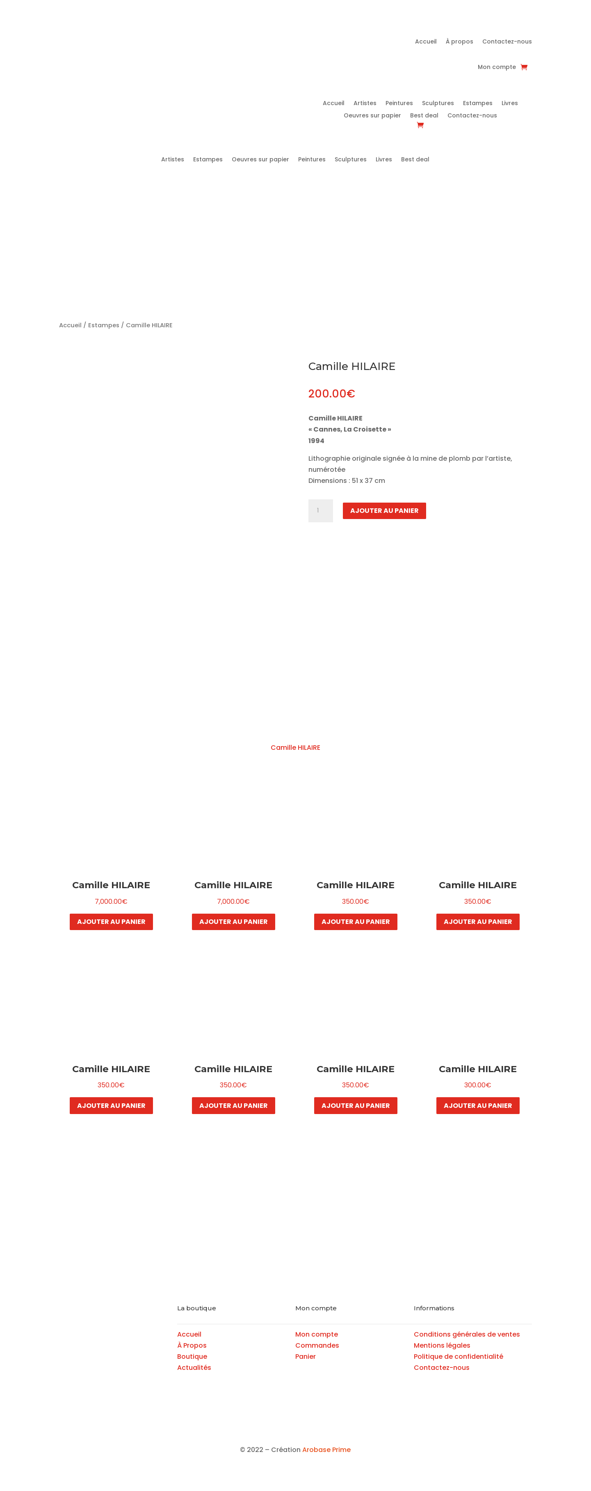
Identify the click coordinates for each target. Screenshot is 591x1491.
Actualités (194, 1367)
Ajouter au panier (384, 510)
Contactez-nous (507, 42)
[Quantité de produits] (320, 510)
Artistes (365, 103)
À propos (459, 42)
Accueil (426, 42)
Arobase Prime (326, 1449)
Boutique (192, 1356)
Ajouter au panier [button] (111, 921)
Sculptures (438, 103)
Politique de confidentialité (458, 1356)
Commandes (317, 1345)
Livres (510, 103)
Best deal (424, 116)
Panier (305, 1356)
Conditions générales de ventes (467, 1334)
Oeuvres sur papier (372, 116)
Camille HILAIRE (295, 747)
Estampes (478, 103)
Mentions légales (442, 1345)
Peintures (399, 103)
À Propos (192, 1345)
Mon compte (497, 67)
